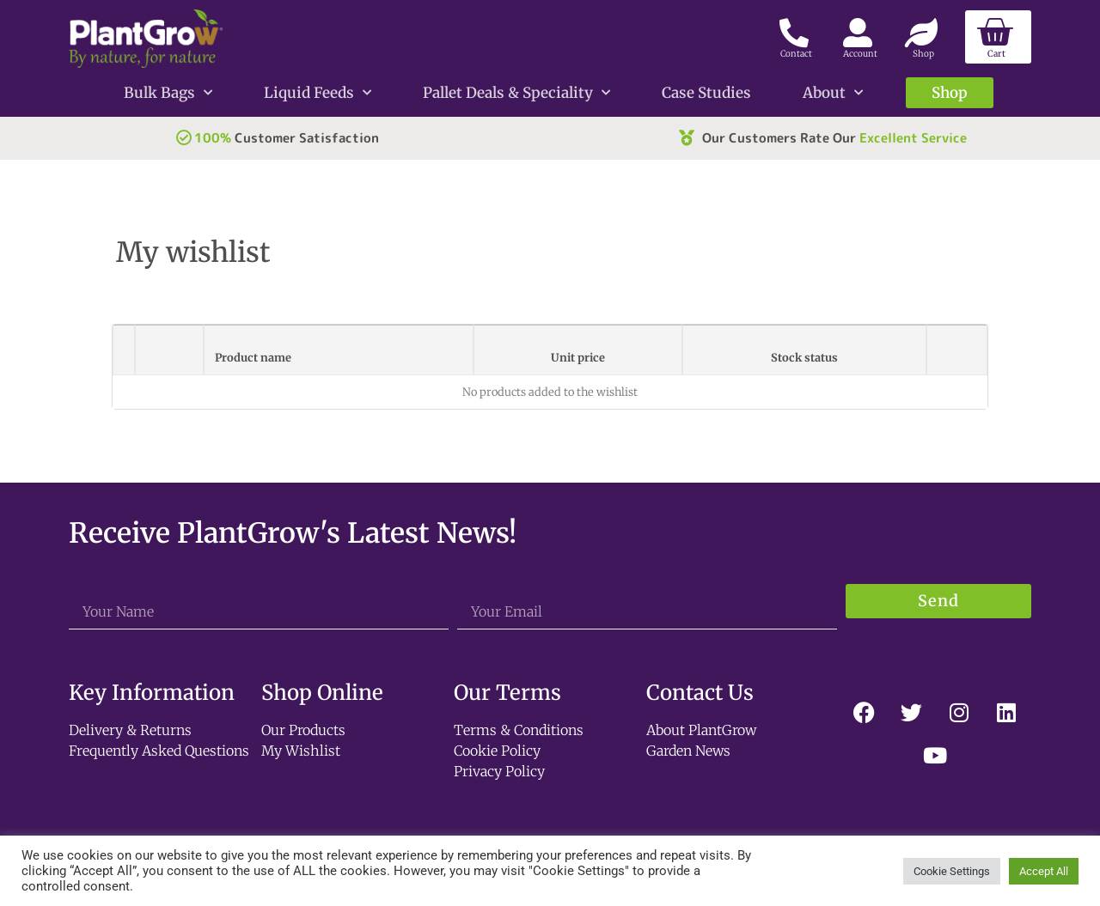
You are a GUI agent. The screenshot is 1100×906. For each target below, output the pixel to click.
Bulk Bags (168, 92)
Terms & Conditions (519, 730)
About (833, 92)
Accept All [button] (1043, 871)
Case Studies (706, 92)
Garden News (688, 750)
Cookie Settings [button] (952, 871)
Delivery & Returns (130, 730)
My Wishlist (300, 750)
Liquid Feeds (317, 92)
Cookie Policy (497, 750)
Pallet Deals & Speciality (516, 92)
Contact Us (700, 692)
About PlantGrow (701, 730)
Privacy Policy (499, 771)
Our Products (303, 730)
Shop (950, 92)
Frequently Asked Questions (159, 750)
